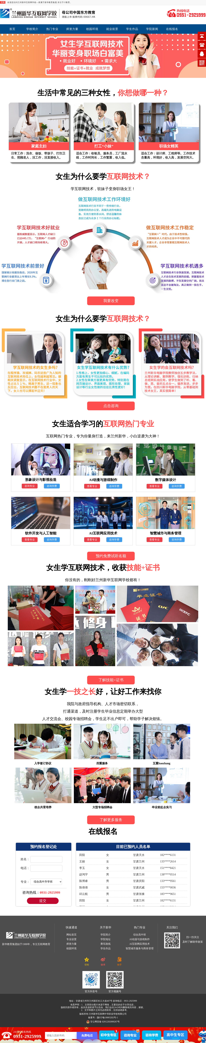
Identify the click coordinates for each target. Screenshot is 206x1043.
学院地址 (105, 939)
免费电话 (87, 1035)
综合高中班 (139, 934)
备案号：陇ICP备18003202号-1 (103, 1017)
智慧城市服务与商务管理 (140, 948)
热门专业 (52, 29)
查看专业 (92, 486)
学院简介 (105, 934)
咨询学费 (52, 486)
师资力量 (72, 29)
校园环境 (92, 29)
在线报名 (172, 29)
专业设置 (71, 939)
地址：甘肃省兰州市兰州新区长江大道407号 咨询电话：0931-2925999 (103, 1001)
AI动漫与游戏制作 (139, 939)
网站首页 (71, 934)
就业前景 (112, 29)
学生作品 (132, 29)
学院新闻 (152, 29)
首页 (12, 29)
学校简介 (32, 29)
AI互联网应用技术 (139, 943)
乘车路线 (105, 943)
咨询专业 (30, 486)
